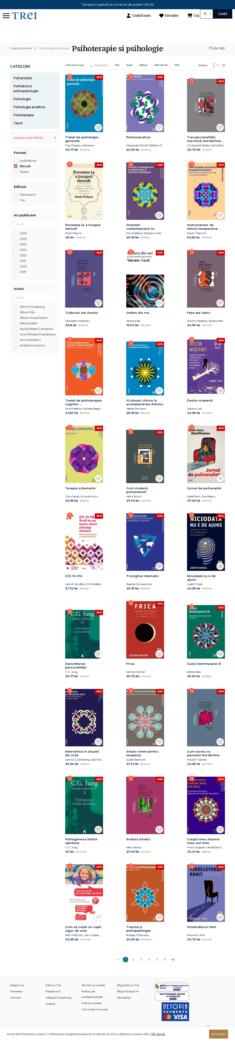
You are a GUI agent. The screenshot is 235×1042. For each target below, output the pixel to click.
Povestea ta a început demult (83, 234)
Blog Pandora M (128, 999)
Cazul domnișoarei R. (204, 672)
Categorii (20, 74)
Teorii (18, 131)
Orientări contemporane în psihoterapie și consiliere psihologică (144, 235)
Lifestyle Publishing (58, 1005)
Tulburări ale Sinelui (81, 321)
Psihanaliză (23, 86)
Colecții (50, 1012)
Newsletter (124, 1005)
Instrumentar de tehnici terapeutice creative (202, 235)
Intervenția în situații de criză (82, 761)
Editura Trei (53, 993)
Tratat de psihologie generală (81, 147)
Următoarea (172, 966)
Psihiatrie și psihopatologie (26, 96)
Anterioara (117, 966)
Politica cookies (91, 1011)
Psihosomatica (138, 145)
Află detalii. (158, 1034)
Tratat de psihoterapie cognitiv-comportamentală (83, 410)
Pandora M (53, 999)
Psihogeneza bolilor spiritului (81, 849)
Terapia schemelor (80, 496)
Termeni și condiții (93, 993)
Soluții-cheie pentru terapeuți (142, 761)
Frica (130, 672)
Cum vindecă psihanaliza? (137, 498)
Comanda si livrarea (94, 1017)
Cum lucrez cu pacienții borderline (203, 761)
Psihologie (22, 107)
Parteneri (16, 999)
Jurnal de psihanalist (204, 496)
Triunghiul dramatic (142, 584)
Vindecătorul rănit (201, 935)
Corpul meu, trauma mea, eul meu (203, 849)
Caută (222, 13)
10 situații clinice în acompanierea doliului (144, 410)
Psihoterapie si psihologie (54, 56)
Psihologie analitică (29, 115)
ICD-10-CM (73, 584)
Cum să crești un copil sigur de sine (83, 936)
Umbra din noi (137, 321)
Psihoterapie (24, 123)
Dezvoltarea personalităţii (76, 673)
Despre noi (17, 993)
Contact (15, 1005)
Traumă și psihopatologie (138, 936)
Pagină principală (21, 56)
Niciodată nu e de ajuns (201, 585)
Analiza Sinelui (138, 847)
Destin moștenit (200, 408)
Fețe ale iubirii (198, 321)
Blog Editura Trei (128, 993)
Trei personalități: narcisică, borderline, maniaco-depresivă (204, 147)
